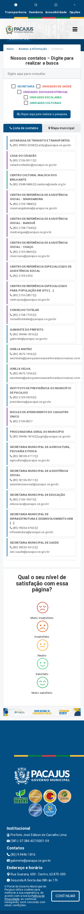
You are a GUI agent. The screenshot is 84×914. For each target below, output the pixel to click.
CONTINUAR (65, 896)
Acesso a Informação (33, 49)
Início (10, 49)
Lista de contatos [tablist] (24, 128)
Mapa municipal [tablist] (61, 128)
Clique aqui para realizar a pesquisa (42, 114)
